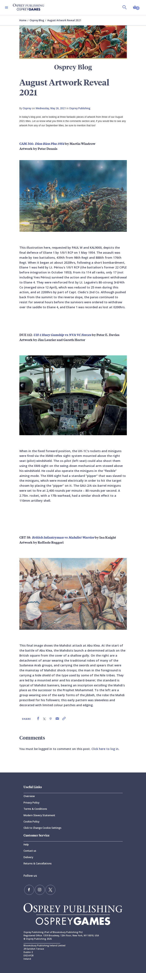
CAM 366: (41, 143)
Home (22, 20)
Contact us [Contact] (30, 851)
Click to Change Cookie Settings (42, 828)
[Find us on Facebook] (29, 890)
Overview (29, 796)
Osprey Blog (37, 20)
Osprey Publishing (79, 108)
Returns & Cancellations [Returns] (38, 863)
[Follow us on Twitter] (50, 890)
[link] (38, 718)
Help (26, 844)
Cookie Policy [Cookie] (31, 821)
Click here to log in (105, 749)
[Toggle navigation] (6, 7)
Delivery (28, 857)
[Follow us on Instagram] (40, 890)
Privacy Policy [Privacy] (31, 802)
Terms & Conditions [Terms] (35, 809)
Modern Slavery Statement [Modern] (39, 815)
